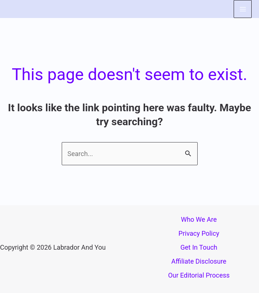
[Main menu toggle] (243, 9)
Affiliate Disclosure (198, 261)
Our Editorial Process (199, 275)
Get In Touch (198, 247)
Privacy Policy (199, 233)
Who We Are (199, 219)
